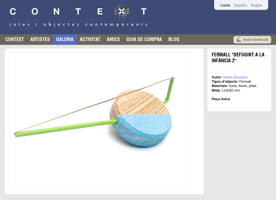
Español (240, 5)
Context (14, 39)
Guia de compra (144, 39)
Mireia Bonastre (235, 77)
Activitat (90, 39)
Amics (113, 39)
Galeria (64, 39)
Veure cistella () (255, 40)
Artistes (40, 39)
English (256, 5)
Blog (173, 39)
